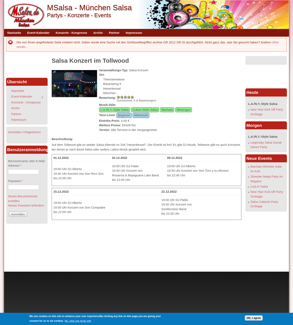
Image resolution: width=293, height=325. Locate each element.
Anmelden (15, 132)
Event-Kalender (37, 34)
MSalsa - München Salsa (89, 7)
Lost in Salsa (259, 186)
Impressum (134, 32)
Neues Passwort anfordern (26, 205)
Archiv (98, 32)
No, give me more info (78, 320)
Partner (114, 32)
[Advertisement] (27, 65)
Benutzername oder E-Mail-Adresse (26, 163)
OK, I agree (254, 318)
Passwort (15, 181)
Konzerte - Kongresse (71, 32)
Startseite (14, 32)
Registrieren (32, 132)
